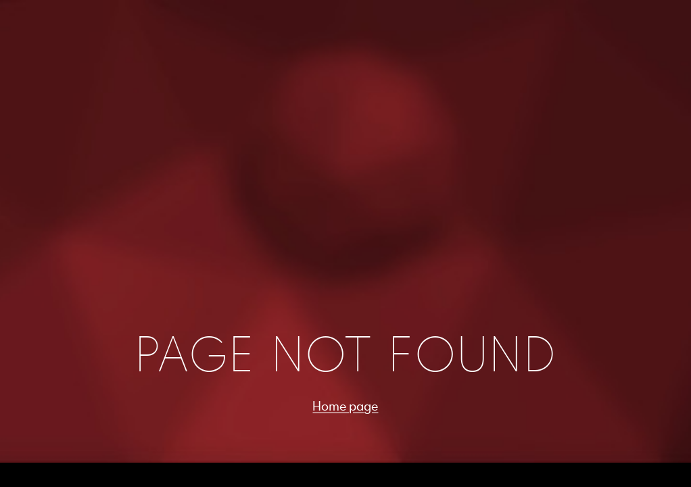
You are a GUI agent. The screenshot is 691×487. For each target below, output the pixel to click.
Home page (345, 406)
